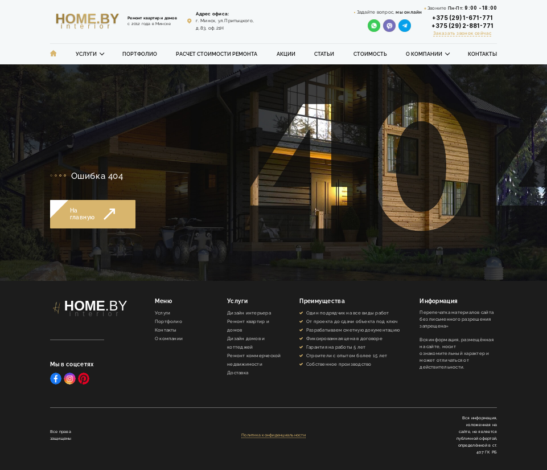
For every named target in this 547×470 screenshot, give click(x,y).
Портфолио (139, 54)
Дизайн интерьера (249, 313)
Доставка (237, 372)
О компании (424, 54)
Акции (286, 54)
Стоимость (370, 54)
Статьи (324, 54)
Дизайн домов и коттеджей (246, 343)
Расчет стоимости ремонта (216, 54)
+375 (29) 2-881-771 (462, 25)
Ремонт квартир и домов (248, 325)
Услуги (86, 54)
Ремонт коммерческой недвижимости (254, 360)
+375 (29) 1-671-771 (462, 17)
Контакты (482, 54)
